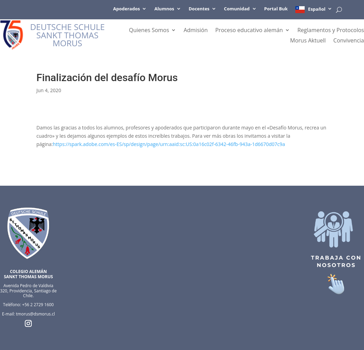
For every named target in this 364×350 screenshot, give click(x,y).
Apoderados (126, 9)
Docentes (199, 9)
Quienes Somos (149, 31)
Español (316, 9)
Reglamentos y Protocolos (330, 31)
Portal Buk (276, 9)
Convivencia (348, 41)
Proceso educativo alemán (249, 31)
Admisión (196, 31)
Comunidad (236, 9)
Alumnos (164, 9)
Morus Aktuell (308, 41)
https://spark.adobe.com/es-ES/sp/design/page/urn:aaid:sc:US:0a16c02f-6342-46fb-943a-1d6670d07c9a (169, 144)
